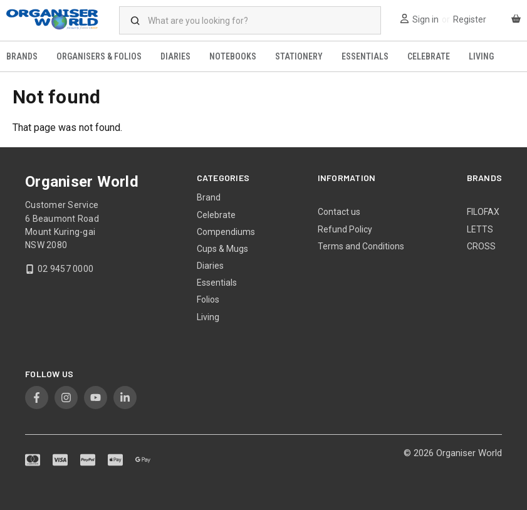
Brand (209, 197)
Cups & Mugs (222, 249)
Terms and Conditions (361, 246)
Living (481, 56)
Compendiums (226, 232)
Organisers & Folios (99, 56)
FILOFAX (483, 212)
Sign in (425, 19)
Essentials (365, 56)
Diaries (175, 56)
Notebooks (232, 56)
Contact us (339, 212)
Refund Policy (345, 229)
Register (469, 19)
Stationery (299, 56)
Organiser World (469, 453)
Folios (208, 299)
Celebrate (428, 56)
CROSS (481, 246)
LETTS (480, 229)
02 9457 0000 (65, 269)
